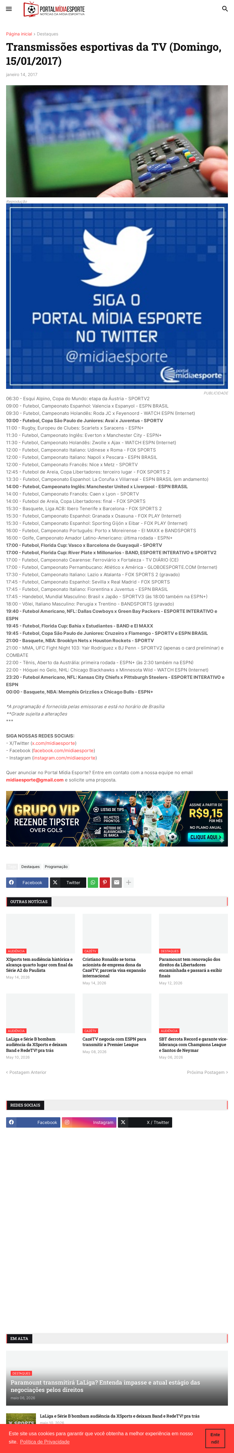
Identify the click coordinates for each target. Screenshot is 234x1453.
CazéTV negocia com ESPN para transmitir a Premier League (114, 1041)
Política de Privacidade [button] (45, 1441)
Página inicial (19, 34)
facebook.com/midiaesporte (63, 750)
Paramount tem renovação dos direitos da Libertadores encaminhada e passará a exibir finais (190, 968)
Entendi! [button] (215, 1438)
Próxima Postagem (206, 1072)
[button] (8, 9)
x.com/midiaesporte (53, 743)
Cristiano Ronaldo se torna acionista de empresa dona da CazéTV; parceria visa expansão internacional (114, 968)
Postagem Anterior (27, 1072)
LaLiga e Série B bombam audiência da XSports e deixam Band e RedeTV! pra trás (36, 1044)
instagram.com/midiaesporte (64, 758)
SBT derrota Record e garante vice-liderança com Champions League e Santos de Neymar (193, 1044)
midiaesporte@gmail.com (35, 780)
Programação (56, 866)
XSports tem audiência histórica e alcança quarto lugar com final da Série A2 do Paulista (39, 965)
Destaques (47, 34)
